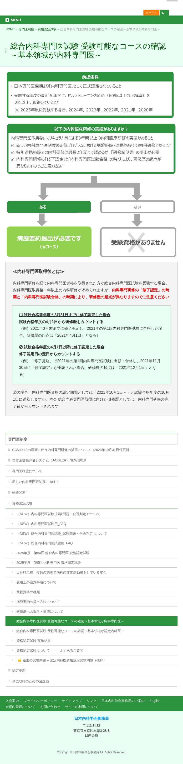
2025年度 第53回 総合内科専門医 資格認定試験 (53, 553)
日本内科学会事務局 (91, 719)
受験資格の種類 (28, 592)
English (154, 701)
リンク (91, 701)
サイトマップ (72, 701)
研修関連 (18, 492)
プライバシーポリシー (40, 701)
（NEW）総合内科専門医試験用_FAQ (44, 543)
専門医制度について (27, 471)
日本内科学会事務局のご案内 (123, 701)
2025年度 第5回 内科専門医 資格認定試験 (48, 563)
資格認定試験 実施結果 (33, 641)
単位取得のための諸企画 (30, 681)
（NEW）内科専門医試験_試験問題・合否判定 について (58, 514)
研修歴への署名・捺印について (39, 611)
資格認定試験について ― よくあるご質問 (49, 650)
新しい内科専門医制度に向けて (35, 482)
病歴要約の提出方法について (38, 602)
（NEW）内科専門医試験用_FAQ (41, 524)
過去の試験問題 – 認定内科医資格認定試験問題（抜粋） (62, 660)
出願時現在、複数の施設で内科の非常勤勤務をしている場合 (61, 572)
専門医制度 (17, 439)
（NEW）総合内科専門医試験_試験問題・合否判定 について (61, 533)
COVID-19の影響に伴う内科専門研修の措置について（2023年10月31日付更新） (72, 450)
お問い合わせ (50, 707)
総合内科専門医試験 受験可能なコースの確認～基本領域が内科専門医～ (70, 621)
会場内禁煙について (20, 707)
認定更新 (18, 670)
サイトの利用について (81, 707)
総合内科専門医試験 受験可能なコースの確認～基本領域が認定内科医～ (70, 631)
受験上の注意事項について (36, 582)
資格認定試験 (22, 503)
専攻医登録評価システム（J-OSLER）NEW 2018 (49, 460)
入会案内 (12, 701)
